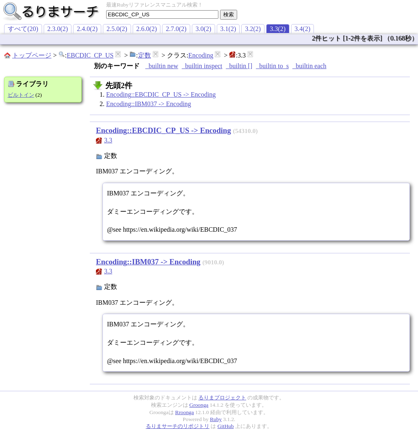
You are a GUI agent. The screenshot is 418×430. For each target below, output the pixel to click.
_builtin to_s (272, 65)
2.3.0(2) (57, 28)
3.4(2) (303, 28)
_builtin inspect (202, 65)
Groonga (199, 405)
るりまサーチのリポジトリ (177, 426)
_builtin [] (239, 65)
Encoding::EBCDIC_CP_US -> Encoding (161, 94)
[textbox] (162, 14)
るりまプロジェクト (222, 398)
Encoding (200, 55)
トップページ (31, 55)
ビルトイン (21, 95)
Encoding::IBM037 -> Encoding (148, 103)
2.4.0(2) (87, 28)
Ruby (216, 419)
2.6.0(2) (146, 28)
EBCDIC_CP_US (90, 55)
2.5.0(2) (117, 28)
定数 (144, 55)
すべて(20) (23, 28)
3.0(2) (203, 28)
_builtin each (309, 65)
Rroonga (184, 412)
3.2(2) (253, 28)
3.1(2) (228, 28)
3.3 (108, 140)
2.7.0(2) (176, 28)
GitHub (226, 426)
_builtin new (161, 65)
